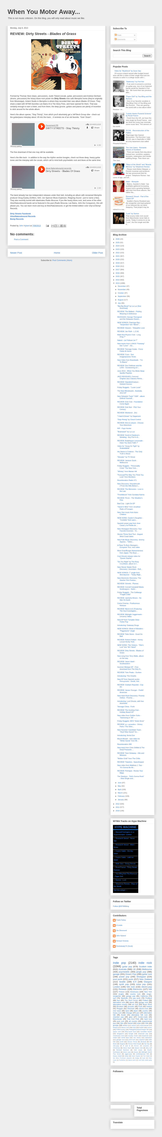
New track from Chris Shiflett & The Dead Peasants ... (130, 749)
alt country (133, 1021)
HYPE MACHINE (125, 827)
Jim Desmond (121, 930)
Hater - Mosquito (132, 182)
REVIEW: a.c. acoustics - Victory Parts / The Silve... (129, 725)
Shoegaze (141, 976)
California (144, 996)
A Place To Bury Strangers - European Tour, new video (128, 546)
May (120, 786)
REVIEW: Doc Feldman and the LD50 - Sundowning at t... (129, 367)
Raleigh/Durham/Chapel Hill (139, 1029)
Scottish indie (145, 966)
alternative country (120, 1004)
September (122, 296)
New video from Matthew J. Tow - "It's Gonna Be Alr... (130, 766)
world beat (125, 1037)
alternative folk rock (139, 1015)
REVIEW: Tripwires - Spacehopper (130, 762)
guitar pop (127, 966)
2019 (118, 263)
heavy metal (117, 1056)
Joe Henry (137, 1037)
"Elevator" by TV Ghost (126, 457)
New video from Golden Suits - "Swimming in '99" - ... (129, 716)
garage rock (143, 1002)
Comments (120, 39)
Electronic (137, 989)
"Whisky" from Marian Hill (127, 471)
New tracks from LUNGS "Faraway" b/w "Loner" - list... (131, 345)
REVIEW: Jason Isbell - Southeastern (126, 663)
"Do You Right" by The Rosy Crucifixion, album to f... (128, 563)
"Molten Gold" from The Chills (128, 758)
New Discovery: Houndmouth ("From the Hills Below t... (128, 485)
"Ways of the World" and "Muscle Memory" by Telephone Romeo (138, 166)
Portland (148, 998)
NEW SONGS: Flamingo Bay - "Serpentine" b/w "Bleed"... (129, 324)
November (122, 289)
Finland (122, 992)
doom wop (127, 1052)
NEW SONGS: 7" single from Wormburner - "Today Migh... (129, 574)
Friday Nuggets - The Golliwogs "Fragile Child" (129, 593)
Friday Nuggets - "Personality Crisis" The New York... (128, 467)
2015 (118, 276)
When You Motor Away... (44, 11)
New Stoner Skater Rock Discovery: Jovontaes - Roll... (129, 568)
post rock (120, 1021)
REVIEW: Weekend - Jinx (127, 413)
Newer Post (16, 253)
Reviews (123, 989)
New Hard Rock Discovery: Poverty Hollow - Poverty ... (130, 697)
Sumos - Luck (120, 880)
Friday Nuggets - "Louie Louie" (129, 387)
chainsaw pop (143, 1033)
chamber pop (118, 1017)
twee (127, 1011)
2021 (118, 256)
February (121, 796)
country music (133, 1036)
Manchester (117, 1019)
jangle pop (141, 972)
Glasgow (148, 982)
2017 (118, 269)
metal (115, 1037)
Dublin (141, 1027)
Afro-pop (116, 1046)
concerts (146, 1046)
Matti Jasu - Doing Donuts (125, 864)
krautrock (145, 1036)
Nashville (124, 998)
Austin (123, 1015)
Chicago (129, 1013)
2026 (118, 239)
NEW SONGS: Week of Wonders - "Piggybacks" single (130, 630)
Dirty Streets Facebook (20, 214)
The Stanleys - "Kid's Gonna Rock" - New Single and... (130, 777)
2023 (118, 249)
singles (121, 994)
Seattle (122, 982)
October (121, 293)
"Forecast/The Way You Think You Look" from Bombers (130, 476)
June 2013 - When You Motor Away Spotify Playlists (130, 372)
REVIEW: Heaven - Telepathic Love (131, 328)
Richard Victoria (122, 941)
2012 (118, 804)
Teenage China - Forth (125, 707)
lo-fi (134, 982)
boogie (131, 1033)
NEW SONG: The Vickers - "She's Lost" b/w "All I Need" (130, 646)
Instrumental (144, 1025)
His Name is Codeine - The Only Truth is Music (129, 453)
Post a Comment (21, 239)
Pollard (145, 1000)
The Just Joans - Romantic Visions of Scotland (136, 149)
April (120, 789)
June (120, 783)
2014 (118, 280)
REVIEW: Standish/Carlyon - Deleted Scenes (128, 383)
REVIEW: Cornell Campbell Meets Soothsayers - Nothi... (130, 588)
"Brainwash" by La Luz (126, 432)
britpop (115, 1027)
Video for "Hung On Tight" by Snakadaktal (128, 447)
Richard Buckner (122, 1050)
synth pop (124, 984)
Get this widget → (121, 890)
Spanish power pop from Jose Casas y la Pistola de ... (128, 524)
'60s (121, 1023)
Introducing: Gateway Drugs (128, 625)
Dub (134, 1027)
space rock (117, 1031)
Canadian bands (146, 1031)
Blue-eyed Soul (130, 1031)
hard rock (148, 1019)
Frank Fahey (121, 920)
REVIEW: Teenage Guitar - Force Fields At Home (130, 350)
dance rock (125, 1027)
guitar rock (147, 974)
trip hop (146, 1044)
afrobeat (143, 1042)
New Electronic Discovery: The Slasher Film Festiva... (129, 579)
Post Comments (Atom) (62, 260)
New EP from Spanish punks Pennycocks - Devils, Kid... (128, 680)
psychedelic (124, 972)
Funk (140, 1006)
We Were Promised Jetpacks (122, 1058)
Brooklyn (120, 1006)
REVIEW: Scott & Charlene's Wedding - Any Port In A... (128, 436)
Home (57, 253)
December (122, 286)
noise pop (141, 984)
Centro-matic (143, 1017)
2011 (118, 807)
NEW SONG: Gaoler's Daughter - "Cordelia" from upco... (130, 519)
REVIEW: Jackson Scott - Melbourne (127, 461)
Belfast (125, 1025)
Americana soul (118, 1036)
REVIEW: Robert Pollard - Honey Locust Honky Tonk (130, 641)
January (121, 800)
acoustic (131, 1006)
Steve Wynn (127, 1048)
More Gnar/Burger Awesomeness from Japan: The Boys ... (130, 552)
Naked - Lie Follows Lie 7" (127, 340)
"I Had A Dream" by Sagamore (129, 416)
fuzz (118, 1000)
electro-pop (146, 987)
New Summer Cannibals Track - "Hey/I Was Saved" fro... (129, 731)
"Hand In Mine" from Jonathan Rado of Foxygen (128, 508)
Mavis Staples (136, 1056)
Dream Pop (130, 974)
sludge (137, 1058)
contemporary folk (142, 1054)
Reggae (120, 1009)
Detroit (130, 1023)
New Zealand (145, 979)
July (119, 303)
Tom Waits (146, 1056)
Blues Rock (147, 1004)
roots (139, 1023)
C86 (146, 1023)
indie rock (145, 962)
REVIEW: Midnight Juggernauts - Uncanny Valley (130, 615)
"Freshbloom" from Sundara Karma (130, 495)
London (116, 987)
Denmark (130, 1009)
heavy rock (117, 1013)
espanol (142, 1040)
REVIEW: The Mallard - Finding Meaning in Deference (129, 312)
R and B (126, 1046)
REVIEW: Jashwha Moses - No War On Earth (129, 599)
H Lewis (119, 925)
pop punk (136, 998)
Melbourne (147, 969)
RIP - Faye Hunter (124, 428)
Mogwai (122, 1044)
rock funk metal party (145, 1060)
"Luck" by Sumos (132, 213)
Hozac (136, 1052)
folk (150, 989)
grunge (115, 1025)
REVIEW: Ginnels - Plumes (127, 583)
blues (136, 1011)
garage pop (130, 996)
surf (114, 998)
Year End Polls (133, 1019)
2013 (118, 283)
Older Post (97, 253)
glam (131, 1017)
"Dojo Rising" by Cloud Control (129, 419)
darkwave (148, 1037)
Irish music (138, 1050)
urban (126, 1056)
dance (131, 1002)
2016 (118, 273)
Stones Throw (132, 1042)
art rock (135, 1004)
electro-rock (143, 1009)
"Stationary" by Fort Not (135, 82)
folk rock (131, 987)
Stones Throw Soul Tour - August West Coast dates (130, 535)
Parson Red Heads (134, 1044)
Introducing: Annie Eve (126, 735)
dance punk (132, 1060)
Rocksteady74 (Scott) (124, 946)
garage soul (120, 1040)
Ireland (149, 1006)
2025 (118, 242)
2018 (118, 266)
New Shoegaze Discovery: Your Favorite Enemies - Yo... (129, 530)
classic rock (139, 1048)
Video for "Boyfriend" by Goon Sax (127, 71)
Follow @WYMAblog (121, 906)
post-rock (132, 1040)
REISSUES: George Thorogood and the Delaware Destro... (129, 318)
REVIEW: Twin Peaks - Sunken (129, 672)
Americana (134, 992)
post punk (117, 979)
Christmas (116, 1048)
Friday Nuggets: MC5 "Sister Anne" (130, 721)
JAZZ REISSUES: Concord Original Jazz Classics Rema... (130, 377)
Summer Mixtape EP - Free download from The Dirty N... (129, 668)
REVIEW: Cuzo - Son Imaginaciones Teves (126, 355)
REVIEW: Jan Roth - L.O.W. (128, 331)
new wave (117, 1011)
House (133, 1025)
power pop (124, 976)
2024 (118, 246)
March (120, 793)
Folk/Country (120, 1029)
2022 (118, 253)
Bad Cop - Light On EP (126, 503)
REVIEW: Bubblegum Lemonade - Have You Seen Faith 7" (130, 442)
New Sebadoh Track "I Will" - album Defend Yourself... (131, 397)
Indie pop (119, 962)
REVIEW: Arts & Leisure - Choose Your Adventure (130, 424)
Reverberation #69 (124, 744)
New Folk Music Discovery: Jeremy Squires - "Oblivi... (130, 541)
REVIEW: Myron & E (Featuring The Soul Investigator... (129, 610)
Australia (122, 969)
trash (143, 1058)
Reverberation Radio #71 (127, 480)
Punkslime (122, 1060)
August (121, 300)
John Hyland (121, 936)
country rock (135, 994)
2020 (118, 259)
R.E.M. (136, 1046)
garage (116, 974)
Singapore (120, 1033)
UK (134, 969)
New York (148, 992)
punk (130, 979)
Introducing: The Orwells (126, 676)
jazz (138, 1013)
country (145, 1011)
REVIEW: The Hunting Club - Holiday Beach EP (128, 711)
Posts (118, 35)
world (121, 1042)
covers (149, 1027)
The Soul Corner (131, 1000)
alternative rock (119, 1002)
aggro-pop (128, 1054)
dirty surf (149, 1048)
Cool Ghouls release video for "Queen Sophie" (128, 557)
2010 (118, 811)
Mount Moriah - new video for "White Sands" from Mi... (128, 740)
